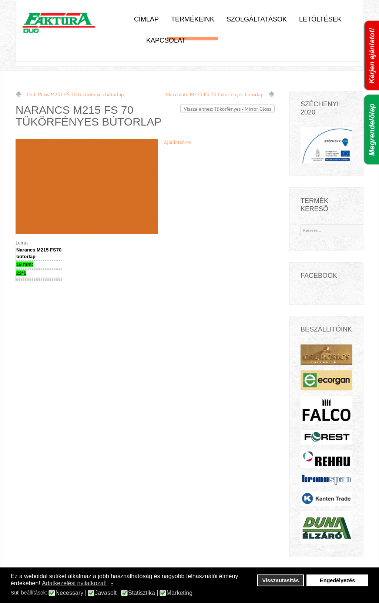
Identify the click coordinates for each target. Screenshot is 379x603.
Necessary (70, 593)
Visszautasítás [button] (280, 580)
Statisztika (141, 593)
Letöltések (320, 19)
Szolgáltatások (257, 19)
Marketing (179, 593)
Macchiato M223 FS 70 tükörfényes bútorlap (215, 94)
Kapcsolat (166, 40)
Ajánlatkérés (177, 142)
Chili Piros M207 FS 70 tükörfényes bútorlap (75, 94)
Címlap (146, 19)
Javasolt (106, 593)
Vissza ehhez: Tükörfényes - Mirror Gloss (227, 109)
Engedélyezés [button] (337, 580)
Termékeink (192, 19)
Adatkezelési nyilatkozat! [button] (74, 583)
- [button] (112, 583)
